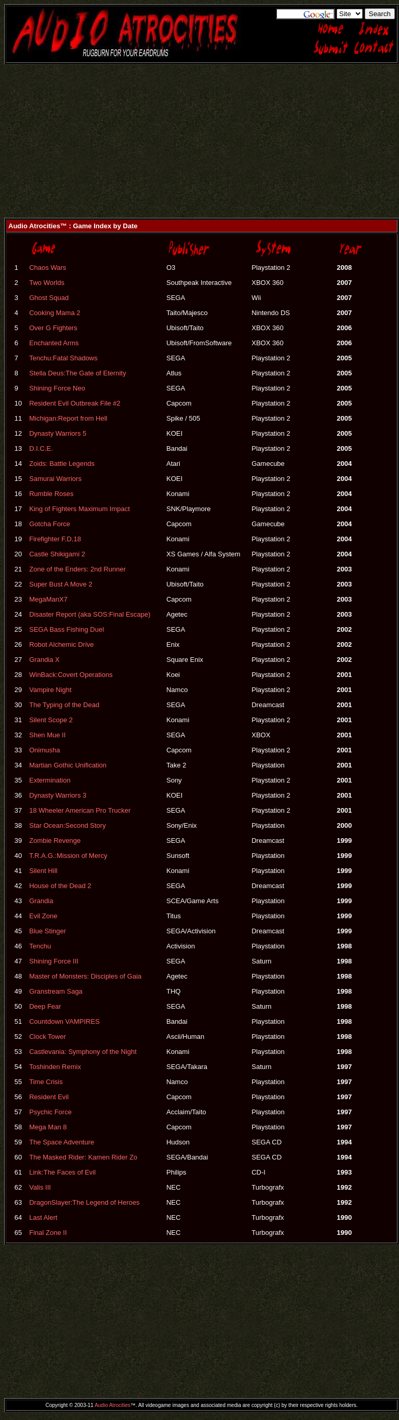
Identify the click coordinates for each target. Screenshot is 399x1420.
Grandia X (44, 659)
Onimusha (44, 750)
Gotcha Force (49, 524)
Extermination (49, 780)
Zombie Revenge (55, 840)
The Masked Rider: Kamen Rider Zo (83, 1157)
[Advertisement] (199, 145)
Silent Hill (43, 871)
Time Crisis (46, 1082)
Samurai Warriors (55, 479)
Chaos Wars (47, 267)
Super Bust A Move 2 (60, 584)
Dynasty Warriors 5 (57, 433)
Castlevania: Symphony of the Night (83, 1052)
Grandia (41, 901)
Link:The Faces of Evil (62, 1172)
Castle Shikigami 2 (57, 554)
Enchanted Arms (53, 343)
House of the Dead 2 (60, 886)
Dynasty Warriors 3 (57, 795)
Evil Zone (43, 916)
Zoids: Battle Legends (62, 463)
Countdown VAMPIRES (64, 1021)
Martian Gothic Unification (68, 765)
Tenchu (40, 946)
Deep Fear (45, 1006)
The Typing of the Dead (64, 705)
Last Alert (43, 1217)
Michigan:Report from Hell (68, 418)
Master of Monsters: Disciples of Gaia (85, 976)
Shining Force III (53, 961)
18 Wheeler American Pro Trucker (79, 810)
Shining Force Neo (57, 388)
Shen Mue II (47, 735)
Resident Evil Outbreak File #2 (75, 403)
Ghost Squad (49, 298)
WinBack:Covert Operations (70, 675)
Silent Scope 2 (51, 720)
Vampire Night (50, 690)
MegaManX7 (48, 599)
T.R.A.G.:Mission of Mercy (68, 855)
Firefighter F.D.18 (55, 539)
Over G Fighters (53, 328)
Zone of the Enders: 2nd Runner (77, 569)
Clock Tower (47, 1036)
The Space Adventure (61, 1142)
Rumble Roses (51, 494)
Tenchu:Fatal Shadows (63, 358)
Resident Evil (49, 1097)
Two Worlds (46, 282)
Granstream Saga (56, 991)
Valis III (40, 1187)
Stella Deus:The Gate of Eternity (77, 373)
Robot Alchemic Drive (61, 644)
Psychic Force (50, 1112)
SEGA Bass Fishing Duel (66, 629)
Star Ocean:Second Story (67, 825)
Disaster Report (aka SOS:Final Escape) (89, 614)
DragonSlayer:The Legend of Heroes (84, 1202)
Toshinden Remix (55, 1067)
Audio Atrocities (112, 1405)
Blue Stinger (47, 931)
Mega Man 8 (47, 1127)
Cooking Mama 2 (54, 313)
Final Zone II (47, 1232)
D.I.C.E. (41, 448)
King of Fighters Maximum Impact (79, 509)
